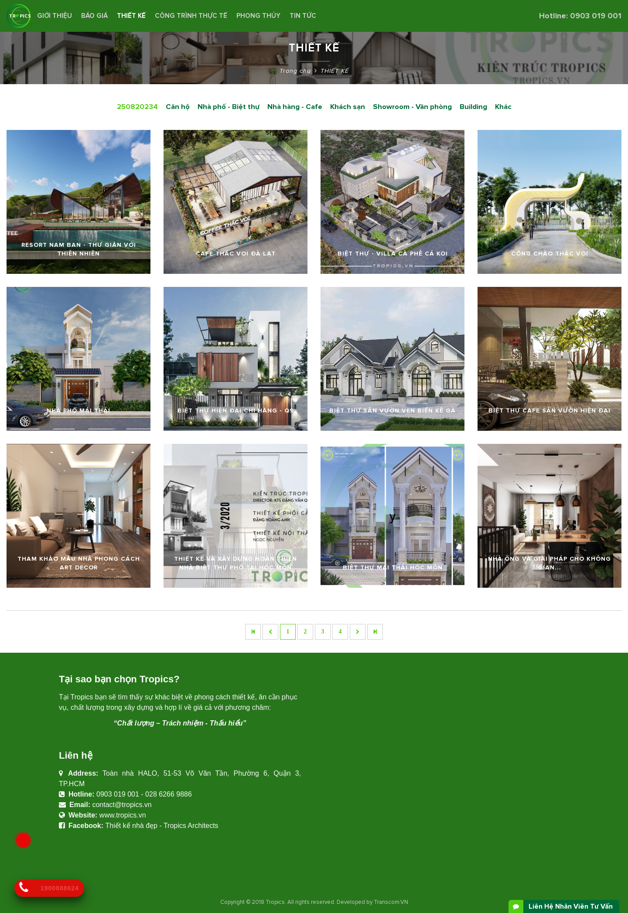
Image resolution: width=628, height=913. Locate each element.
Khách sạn (347, 106)
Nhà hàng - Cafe (294, 106)
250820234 (137, 106)
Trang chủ (295, 71)
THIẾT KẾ (131, 16)
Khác (503, 106)
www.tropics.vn (122, 815)
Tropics (275, 902)
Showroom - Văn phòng (412, 106)
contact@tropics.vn (121, 804)
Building (473, 106)
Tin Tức (303, 16)
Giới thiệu (54, 16)
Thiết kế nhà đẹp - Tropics (145, 825)
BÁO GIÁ (94, 16)
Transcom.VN (391, 902)
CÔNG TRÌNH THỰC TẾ (191, 16)
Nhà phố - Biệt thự (228, 106)
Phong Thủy (258, 16)
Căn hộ (178, 106)
